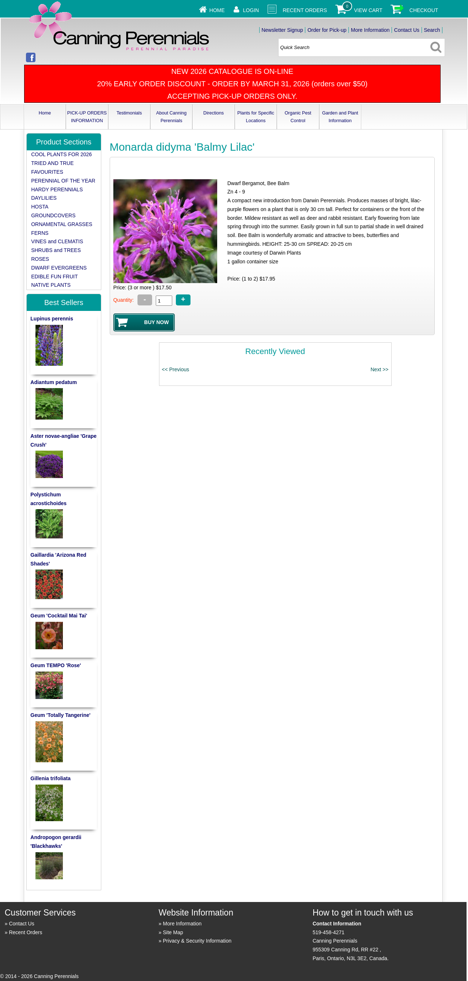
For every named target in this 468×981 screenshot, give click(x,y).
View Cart (368, 10)
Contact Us (406, 30)
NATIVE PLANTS (51, 285)
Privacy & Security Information (197, 941)
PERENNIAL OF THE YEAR (63, 181)
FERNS (39, 233)
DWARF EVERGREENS (59, 268)
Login (251, 10)
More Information (370, 30)
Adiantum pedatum (53, 382)
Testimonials (129, 113)
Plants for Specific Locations (255, 116)
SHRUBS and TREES (56, 250)
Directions (213, 113)
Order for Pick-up (327, 30)
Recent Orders (305, 10)
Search (432, 30)
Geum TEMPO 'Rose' (55, 665)
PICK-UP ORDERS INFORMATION (87, 116)
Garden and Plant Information (340, 116)
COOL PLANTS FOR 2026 (61, 154)
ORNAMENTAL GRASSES (61, 224)
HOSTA (39, 207)
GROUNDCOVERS (53, 215)
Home (217, 10)
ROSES (40, 259)
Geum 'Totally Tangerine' (60, 715)
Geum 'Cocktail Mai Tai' (58, 616)
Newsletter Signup (282, 30)
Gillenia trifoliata (50, 778)
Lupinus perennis (51, 319)
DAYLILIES (44, 198)
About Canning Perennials (171, 116)
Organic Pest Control (297, 116)
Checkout (424, 10)
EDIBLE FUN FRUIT (54, 276)
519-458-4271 (328, 932)
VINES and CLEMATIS (57, 241)
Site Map (173, 932)
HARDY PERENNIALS (57, 189)
